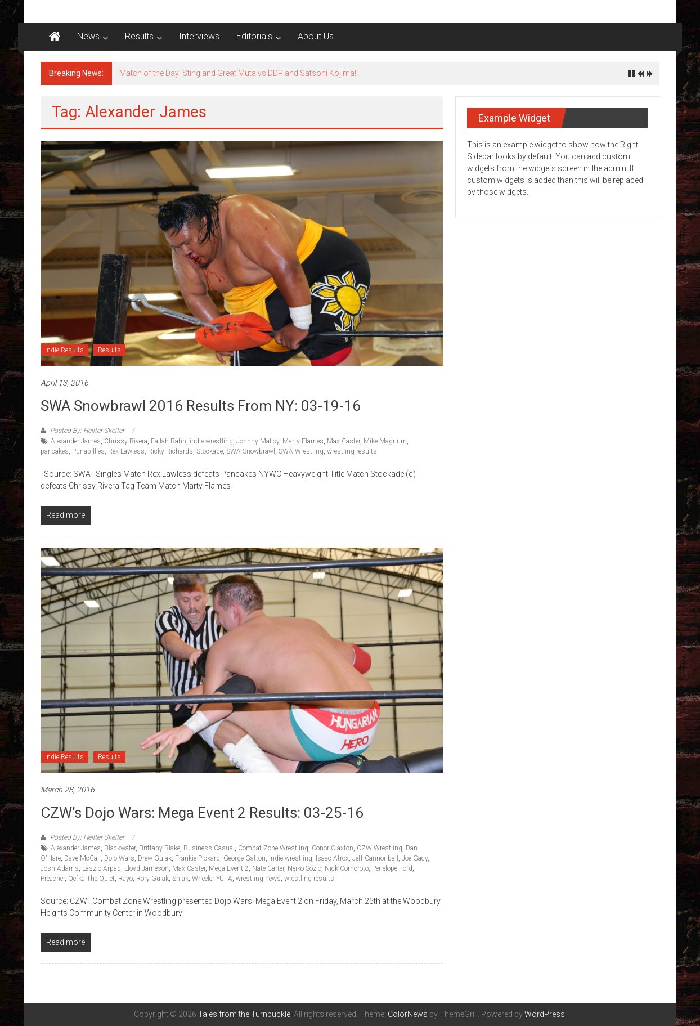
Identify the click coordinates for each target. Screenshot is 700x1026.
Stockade (209, 451)
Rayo (125, 878)
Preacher (53, 878)
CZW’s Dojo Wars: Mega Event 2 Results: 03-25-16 (202, 812)
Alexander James (76, 441)
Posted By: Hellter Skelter (87, 430)
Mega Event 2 (229, 868)
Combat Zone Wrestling (273, 848)
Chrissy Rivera (125, 441)
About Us (316, 36)
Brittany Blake (159, 848)
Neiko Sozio (304, 868)
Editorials (254, 36)
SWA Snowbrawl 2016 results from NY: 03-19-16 (201, 405)
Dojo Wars (119, 858)
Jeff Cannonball (375, 858)
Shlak (180, 878)
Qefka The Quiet (91, 878)
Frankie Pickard (197, 858)
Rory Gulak (152, 878)
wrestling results (352, 451)
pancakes (55, 451)
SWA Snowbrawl (250, 451)
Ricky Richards (170, 451)
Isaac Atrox (332, 858)
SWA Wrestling (301, 451)
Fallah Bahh (168, 441)
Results (139, 36)
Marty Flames (303, 441)
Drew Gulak (155, 858)
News (88, 36)
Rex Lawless (126, 451)
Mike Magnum (385, 441)
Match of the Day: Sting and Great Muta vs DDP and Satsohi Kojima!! (238, 73)
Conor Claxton (332, 848)
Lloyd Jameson (146, 868)
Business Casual (209, 848)
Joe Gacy (415, 858)
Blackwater (120, 848)
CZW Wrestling (379, 848)
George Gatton (244, 858)
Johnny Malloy (257, 441)
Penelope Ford (392, 868)
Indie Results (64, 350)
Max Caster (343, 441)
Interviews (199, 36)
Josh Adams (60, 868)
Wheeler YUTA (212, 878)
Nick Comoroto (347, 868)
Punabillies (88, 451)
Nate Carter (268, 868)
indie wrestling (211, 441)
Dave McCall (82, 858)
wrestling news (258, 878)
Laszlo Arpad (101, 868)
